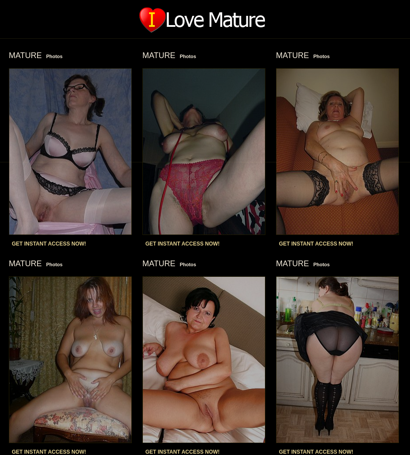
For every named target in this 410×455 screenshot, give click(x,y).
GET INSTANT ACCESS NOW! (49, 244)
